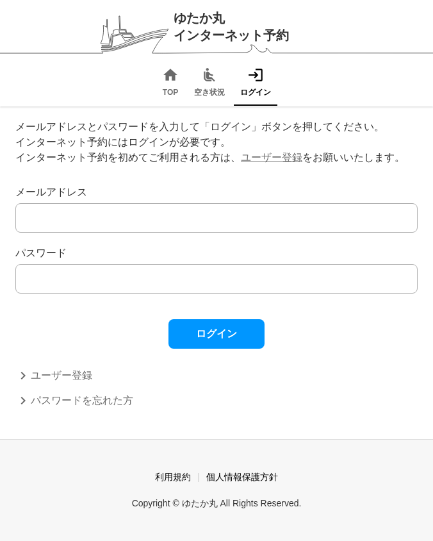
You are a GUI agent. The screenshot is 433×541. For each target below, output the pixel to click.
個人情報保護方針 (242, 477)
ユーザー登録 (271, 157)
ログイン (216, 333)
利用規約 (173, 477)
